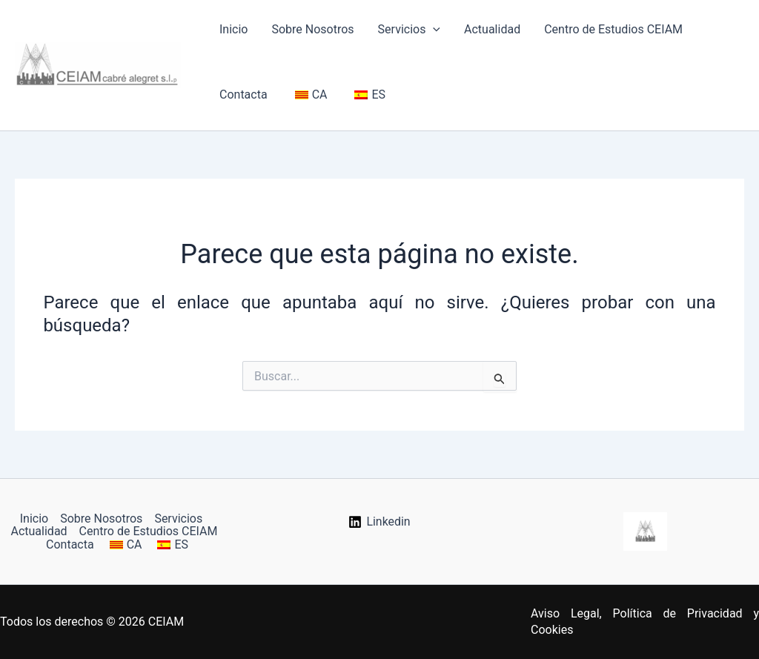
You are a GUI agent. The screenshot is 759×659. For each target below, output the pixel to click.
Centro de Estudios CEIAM (613, 29)
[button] (432, 29)
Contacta (243, 94)
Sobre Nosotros (312, 29)
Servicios (409, 29)
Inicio (233, 29)
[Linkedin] (379, 522)
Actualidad (492, 29)
